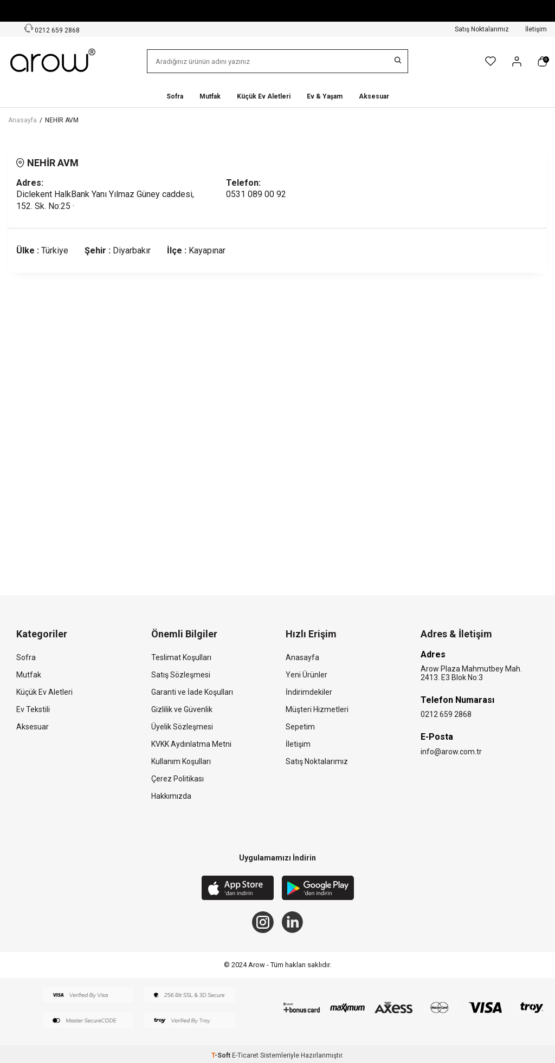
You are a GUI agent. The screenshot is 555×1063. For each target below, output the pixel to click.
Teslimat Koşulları (181, 657)
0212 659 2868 (446, 714)
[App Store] (238, 889)
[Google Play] (318, 889)
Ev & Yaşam (325, 96)
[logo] (53, 61)
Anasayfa (22, 120)
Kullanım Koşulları (181, 761)
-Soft (221, 1055)
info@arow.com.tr (451, 751)
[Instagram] (263, 922)
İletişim (536, 29)
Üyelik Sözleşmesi (182, 726)
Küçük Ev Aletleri (264, 96)
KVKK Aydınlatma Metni (191, 744)
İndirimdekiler (309, 692)
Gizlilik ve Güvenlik (181, 709)
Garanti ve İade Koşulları (192, 692)
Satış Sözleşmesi (180, 674)
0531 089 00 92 (256, 194)
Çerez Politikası (177, 778)
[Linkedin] (293, 922)
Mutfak (210, 96)
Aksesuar (374, 96)
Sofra (174, 96)
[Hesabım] (516, 61)
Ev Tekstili (33, 709)
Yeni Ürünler (306, 674)
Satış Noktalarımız (482, 29)
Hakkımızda (171, 796)
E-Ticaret (245, 1055)
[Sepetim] (542, 61)
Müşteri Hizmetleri (317, 709)
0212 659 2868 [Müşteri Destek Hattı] (52, 29)
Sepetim (300, 726)
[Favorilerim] (490, 61)
